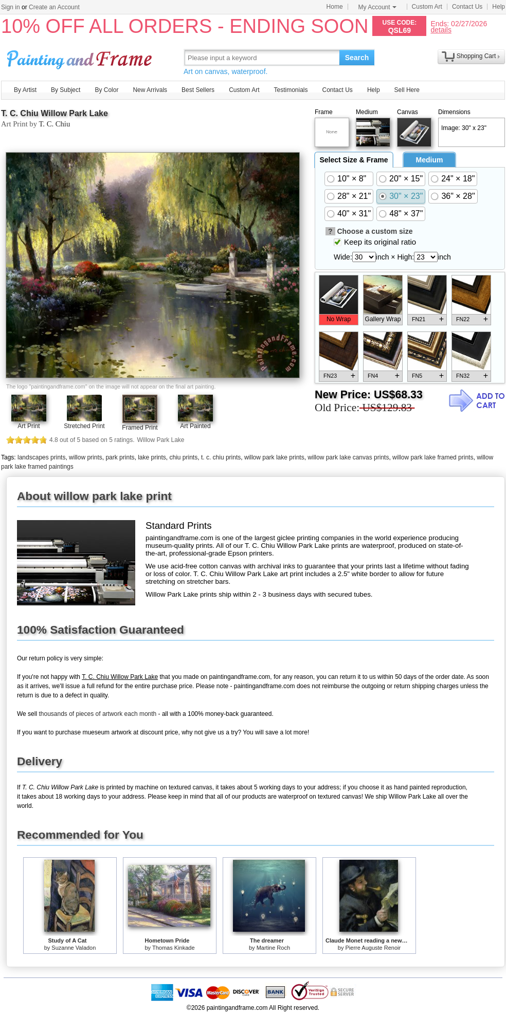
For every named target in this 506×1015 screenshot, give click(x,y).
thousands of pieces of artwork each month (97, 713)
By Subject (65, 90)
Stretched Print (84, 426)
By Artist (25, 90)
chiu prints (184, 457)
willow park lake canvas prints (348, 457)
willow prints (85, 457)
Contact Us (467, 6)
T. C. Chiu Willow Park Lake (54, 113)
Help (498, 6)
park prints (119, 457)
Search (357, 57)
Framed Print (139, 427)
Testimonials (291, 90)
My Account (377, 7)
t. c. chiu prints (221, 457)
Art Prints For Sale (81, 57)
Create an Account (54, 7)
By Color (106, 90)
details (440, 29)
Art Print (28, 426)
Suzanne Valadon (73, 948)
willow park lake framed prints (432, 457)
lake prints (152, 457)
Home (335, 6)
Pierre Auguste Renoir (373, 948)
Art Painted (195, 426)
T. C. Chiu (54, 124)
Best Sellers (198, 90)
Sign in (10, 7)
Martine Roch (273, 948)
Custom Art (427, 6)
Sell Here (407, 90)
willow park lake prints (274, 457)
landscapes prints (41, 457)
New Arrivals (150, 90)
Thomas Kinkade (173, 948)
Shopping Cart (476, 56)
